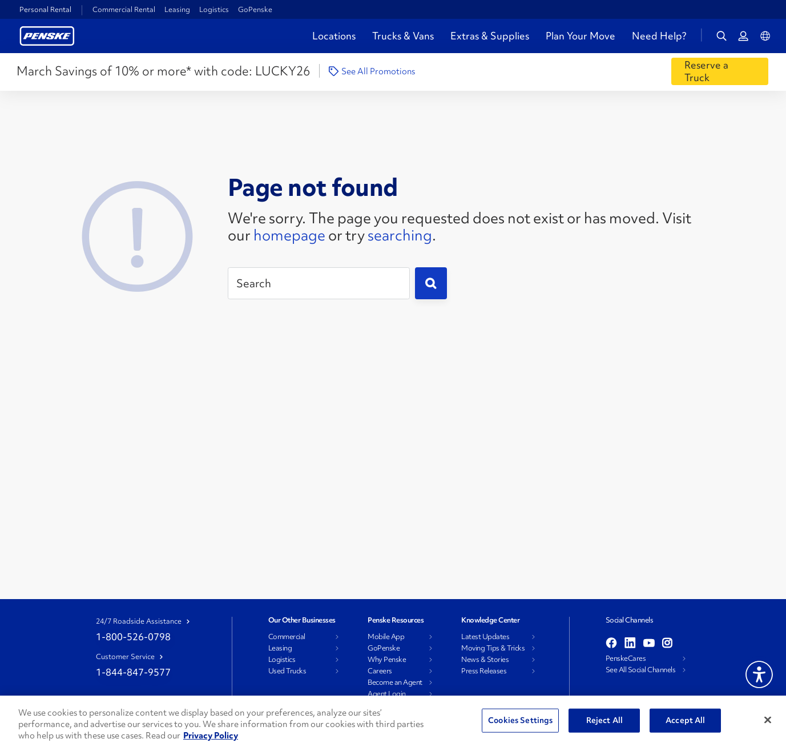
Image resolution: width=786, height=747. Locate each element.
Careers (380, 671)
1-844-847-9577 (133, 671)
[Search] (319, 283)
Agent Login (387, 694)
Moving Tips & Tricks (493, 648)
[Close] (767, 720)
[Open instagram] (667, 643)
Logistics (214, 9)
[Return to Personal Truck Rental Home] (47, 34)
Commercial (286, 637)
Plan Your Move (580, 35)
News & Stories (485, 660)
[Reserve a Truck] (719, 71)
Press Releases (483, 671)
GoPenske (255, 9)
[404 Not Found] (137, 233)
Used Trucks (287, 671)
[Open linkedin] (630, 643)
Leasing (177, 9)
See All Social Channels (641, 670)
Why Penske (387, 660)
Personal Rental (45, 9)
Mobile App (386, 637)
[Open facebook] (611, 643)
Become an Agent (395, 682)
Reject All (604, 720)
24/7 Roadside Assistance (139, 621)
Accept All (685, 720)
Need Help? (659, 36)
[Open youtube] (649, 643)
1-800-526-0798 (133, 636)
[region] (393, 721)
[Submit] (431, 283)
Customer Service (125, 656)
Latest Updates (485, 637)
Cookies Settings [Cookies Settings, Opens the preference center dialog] (520, 720)
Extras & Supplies (489, 35)
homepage (289, 235)
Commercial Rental (123, 9)
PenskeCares (626, 658)
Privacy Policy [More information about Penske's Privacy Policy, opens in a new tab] (210, 735)
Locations (334, 35)
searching (400, 235)
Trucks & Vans (403, 35)
